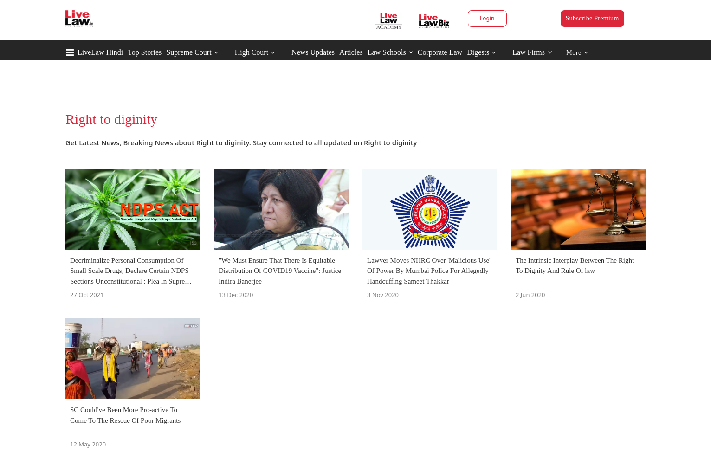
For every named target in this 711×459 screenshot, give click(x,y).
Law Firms (532, 52)
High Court (251, 52)
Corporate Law (440, 52)
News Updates (313, 52)
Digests (478, 52)
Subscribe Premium (592, 18)
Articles (351, 52)
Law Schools (390, 52)
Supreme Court (188, 52)
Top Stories (145, 52)
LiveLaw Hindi (100, 52)
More (577, 52)
